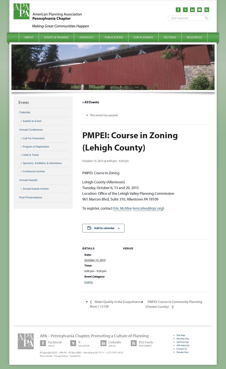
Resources (194, 37)
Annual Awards (28, 180)
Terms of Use (46, 355)
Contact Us (75, 355)
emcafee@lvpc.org (148, 208)
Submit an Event (32, 121)
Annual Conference (31, 129)
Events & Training (56, 37)
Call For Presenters (34, 138)
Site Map (180, 335)
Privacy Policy (61, 355)
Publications (114, 37)
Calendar (24, 112)
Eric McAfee (122, 208)
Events (88, 282)
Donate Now (182, 352)
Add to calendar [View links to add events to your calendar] (104, 228)
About (28, 37)
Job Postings (182, 341)
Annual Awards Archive (36, 188)
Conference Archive (34, 171)
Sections (170, 37)
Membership (182, 338)
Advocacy (86, 37)
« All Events (90, 102)
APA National (182, 345)
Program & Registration (36, 146)
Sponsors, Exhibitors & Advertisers (42, 163)
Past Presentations (30, 197)
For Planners (143, 37)
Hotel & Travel (31, 154)
